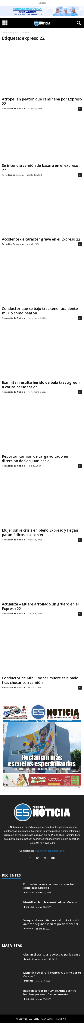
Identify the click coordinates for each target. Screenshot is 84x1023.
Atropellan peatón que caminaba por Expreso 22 (42, 101)
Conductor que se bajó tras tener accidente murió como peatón (40, 311)
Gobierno (28, 928)
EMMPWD (61, 1018)
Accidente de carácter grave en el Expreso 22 (41, 239)
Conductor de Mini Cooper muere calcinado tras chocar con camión (40, 680)
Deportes (28, 980)
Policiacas (29, 892)
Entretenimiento (32, 959)
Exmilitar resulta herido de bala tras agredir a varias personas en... (41, 384)
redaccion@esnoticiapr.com (50, 850)
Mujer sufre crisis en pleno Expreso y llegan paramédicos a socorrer (40, 532)
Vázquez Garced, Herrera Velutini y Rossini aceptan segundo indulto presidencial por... (52, 922)
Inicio (4, 32)
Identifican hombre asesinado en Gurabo (50, 902)
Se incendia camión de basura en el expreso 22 (40, 167)
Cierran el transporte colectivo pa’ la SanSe (51, 954)
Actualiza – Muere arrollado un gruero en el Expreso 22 (40, 606)
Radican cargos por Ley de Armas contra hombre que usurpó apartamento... (49, 992)
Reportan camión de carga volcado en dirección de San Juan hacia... (35, 458)
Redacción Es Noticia (13, 108)
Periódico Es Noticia (13, 174)
